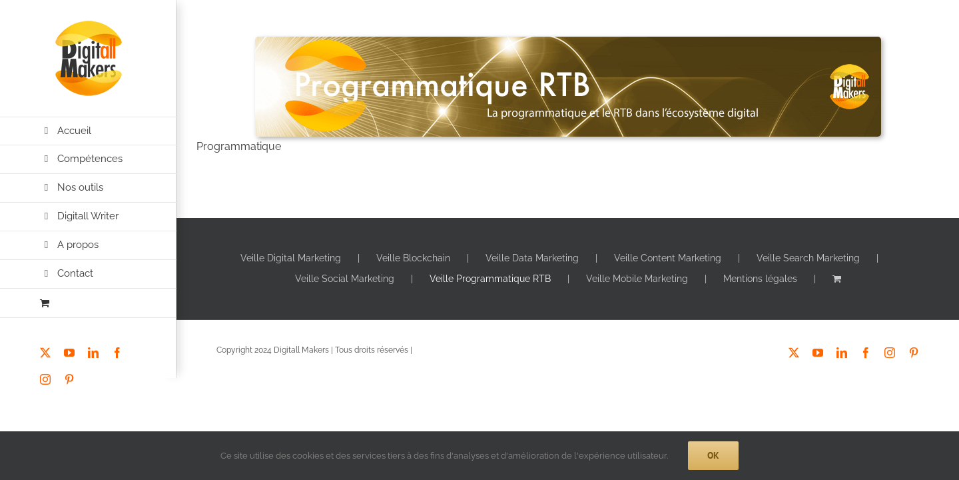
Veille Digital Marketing (290, 258)
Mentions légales (760, 278)
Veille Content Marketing (667, 258)
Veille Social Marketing (344, 278)
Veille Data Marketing (532, 258)
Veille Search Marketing (808, 258)
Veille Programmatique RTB (490, 278)
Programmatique (238, 146)
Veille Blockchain (413, 258)
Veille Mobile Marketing (637, 278)
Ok (713, 455)
